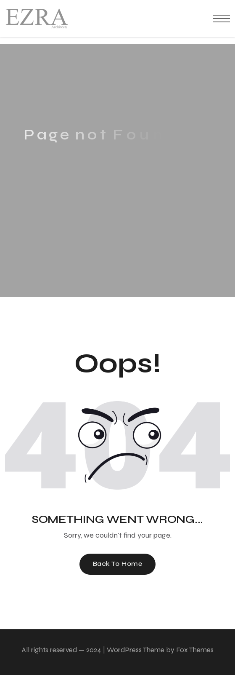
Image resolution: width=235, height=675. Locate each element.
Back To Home (118, 564)
